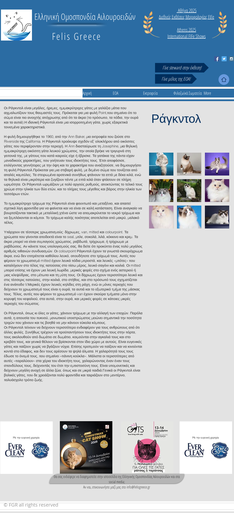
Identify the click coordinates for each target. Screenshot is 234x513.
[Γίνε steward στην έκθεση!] (182, 68)
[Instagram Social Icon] (231, 58)
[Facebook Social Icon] (216, 58)
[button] (161, 164)
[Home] (223, 79)
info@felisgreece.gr (138, 487)
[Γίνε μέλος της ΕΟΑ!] (176, 79)
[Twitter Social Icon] (224, 58)
